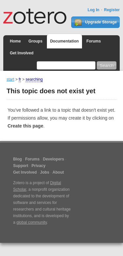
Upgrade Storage (95, 22)
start (10, 79)
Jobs (44, 172)
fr (20, 79)
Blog (17, 159)
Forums (93, 41)
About (58, 172)
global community (31, 222)
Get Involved (21, 53)
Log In (93, 10)
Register (112, 10)
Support (20, 165)
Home (15, 41)
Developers (53, 159)
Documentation (64, 41)
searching (34, 79)
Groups (36, 41)
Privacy (38, 165)
